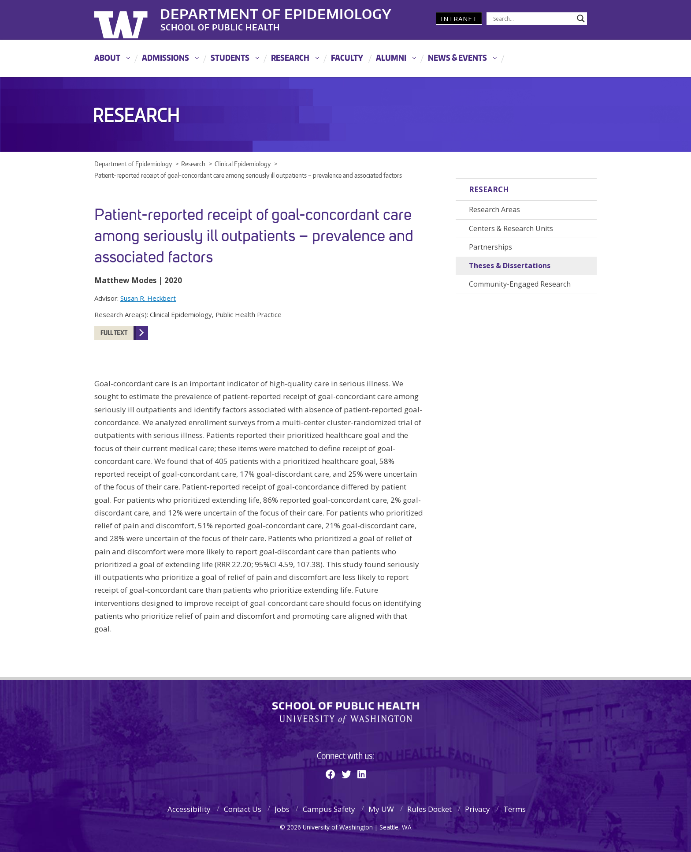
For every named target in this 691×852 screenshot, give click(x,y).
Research (290, 57)
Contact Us (242, 809)
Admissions (165, 57)
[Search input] (532, 18)
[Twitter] (346, 774)
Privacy (477, 809)
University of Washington (130, 20)
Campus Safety (329, 809)
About (107, 57)
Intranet (459, 18)
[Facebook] (330, 774)
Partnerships (490, 247)
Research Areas (494, 209)
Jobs (282, 809)
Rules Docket (429, 809)
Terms (514, 809)
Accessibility (189, 809)
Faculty (347, 57)
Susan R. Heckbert (148, 298)
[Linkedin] (361, 774)
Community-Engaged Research (520, 284)
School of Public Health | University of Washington (346, 713)
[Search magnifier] (581, 18)
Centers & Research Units (511, 228)
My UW (381, 809)
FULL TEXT (113, 332)
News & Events (457, 57)
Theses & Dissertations (509, 265)
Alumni (391, 57)
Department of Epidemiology (276, 12)
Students (230, 57)
